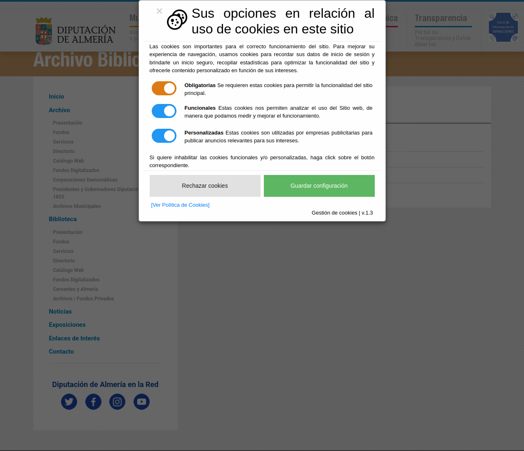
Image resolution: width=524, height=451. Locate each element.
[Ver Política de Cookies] (180, 205)
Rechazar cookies (205, 185)
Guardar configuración (319, 185)
